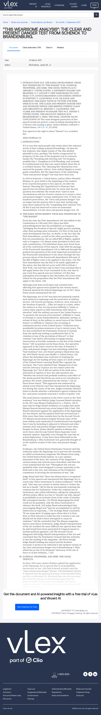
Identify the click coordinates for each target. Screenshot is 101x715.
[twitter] (85, 674)
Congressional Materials (36, 692)
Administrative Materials (61, 689)
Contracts (7, 692)
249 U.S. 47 (42, 127)
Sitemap (30, 699)
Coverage (59, 5)
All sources (7, 699)
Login (84, 5)
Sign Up (94, 6)
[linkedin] (95, 674)
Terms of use (7, 708)
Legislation (7, 689)
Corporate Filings (83, 692)
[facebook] (90, 674)
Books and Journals (83, 689)
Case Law (31, 689)
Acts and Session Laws (12, 695)
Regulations (56, 692)
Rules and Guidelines (60, 695)
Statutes (80, 695)
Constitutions (32, 695)
